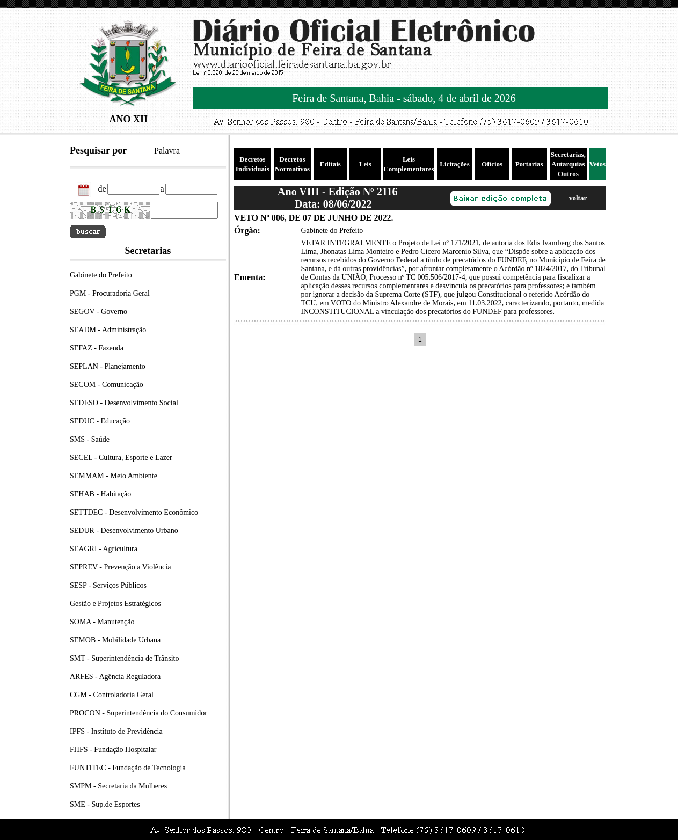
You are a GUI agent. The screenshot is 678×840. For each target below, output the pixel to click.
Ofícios (492, 164)
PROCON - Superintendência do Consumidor (138, 713)
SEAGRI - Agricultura (103, 549)
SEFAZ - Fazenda (96, 348)
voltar (578, 198)
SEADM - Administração (108, 330)
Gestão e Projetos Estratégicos (115, 604)
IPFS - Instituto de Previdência (116, 731)
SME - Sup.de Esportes (105, 804)
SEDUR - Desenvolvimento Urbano (124, 531)
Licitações (455, 164)
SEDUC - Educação (100, 421)
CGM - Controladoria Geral (112, 695)
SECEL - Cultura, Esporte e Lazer (121, 458)
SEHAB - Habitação (100, 494)
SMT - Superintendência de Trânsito (124, 658)
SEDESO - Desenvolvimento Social (124, 403)
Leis (365, 164)
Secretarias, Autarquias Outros (568, 164)
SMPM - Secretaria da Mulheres (118, 786)
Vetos (597, 164)
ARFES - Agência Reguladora (115, 677)
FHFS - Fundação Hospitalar (113, 750)
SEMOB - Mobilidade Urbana (115, 640)
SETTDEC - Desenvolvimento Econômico (134, 512)
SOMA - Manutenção (102, 622)
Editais (330, 164)
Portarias (529, 164)
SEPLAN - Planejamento (107, 366)
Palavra (167, 150)
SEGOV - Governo (98, 312)
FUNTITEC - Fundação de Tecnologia (128, 768)
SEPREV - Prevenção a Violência (120, 567)
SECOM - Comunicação (106, 385)
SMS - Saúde (90, 439)
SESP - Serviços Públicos (108, 585)
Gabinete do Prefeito (101, 275)
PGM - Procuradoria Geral (110, 293)
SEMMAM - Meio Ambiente (113, 476)
